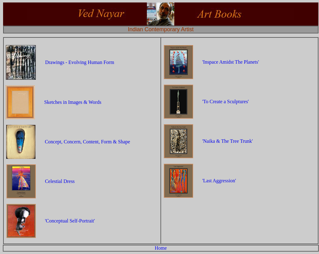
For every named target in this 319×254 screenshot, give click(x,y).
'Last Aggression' (219, 180)
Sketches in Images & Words (72, 102)
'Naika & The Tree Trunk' (227, 141)
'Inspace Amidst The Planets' (230, 62)
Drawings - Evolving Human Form (79, 62)
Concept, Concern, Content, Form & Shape (87, 141)
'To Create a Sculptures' (225, 101)
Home (161, 248)
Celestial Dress (60, 181)
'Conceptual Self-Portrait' (70, 220)
